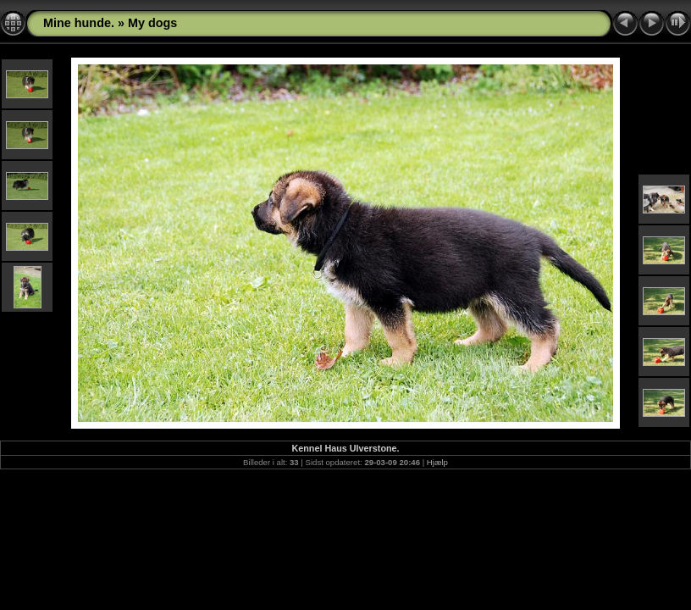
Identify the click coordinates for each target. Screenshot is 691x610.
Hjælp (437, 462)
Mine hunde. (78, 23)
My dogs (152, 23)
